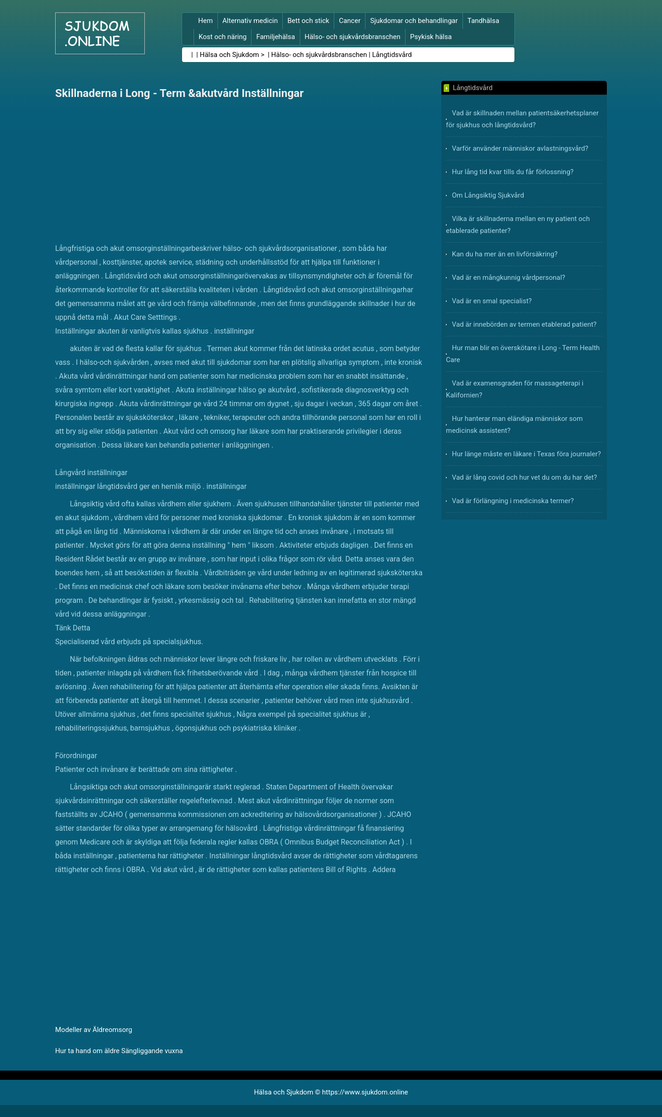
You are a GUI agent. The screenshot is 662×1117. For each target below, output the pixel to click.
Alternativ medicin (250, 21)
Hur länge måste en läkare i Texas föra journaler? (526, 454)
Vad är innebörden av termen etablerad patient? (524, 324)
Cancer (349, 21)
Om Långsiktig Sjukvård (488, 195)
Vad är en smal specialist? (492, 301)
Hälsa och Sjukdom (229, 55)
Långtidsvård (391, 55)
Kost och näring (222, 37)
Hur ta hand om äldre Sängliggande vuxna (119, 1051)
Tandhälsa (483, 21)
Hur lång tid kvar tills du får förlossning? (513, 172)
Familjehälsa (275, 37)
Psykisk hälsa (431, 37)
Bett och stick (308, 21)
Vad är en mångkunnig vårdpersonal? (508, 277)
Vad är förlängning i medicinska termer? (513, 501)
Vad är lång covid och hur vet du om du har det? (524, 477)
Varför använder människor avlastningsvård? (520, 148)
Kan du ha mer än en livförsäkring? (505, 254)
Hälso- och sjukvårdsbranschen (352, 37)
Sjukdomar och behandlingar (414, 21)
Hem (205, 21)
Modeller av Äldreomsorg (93, 1030)
